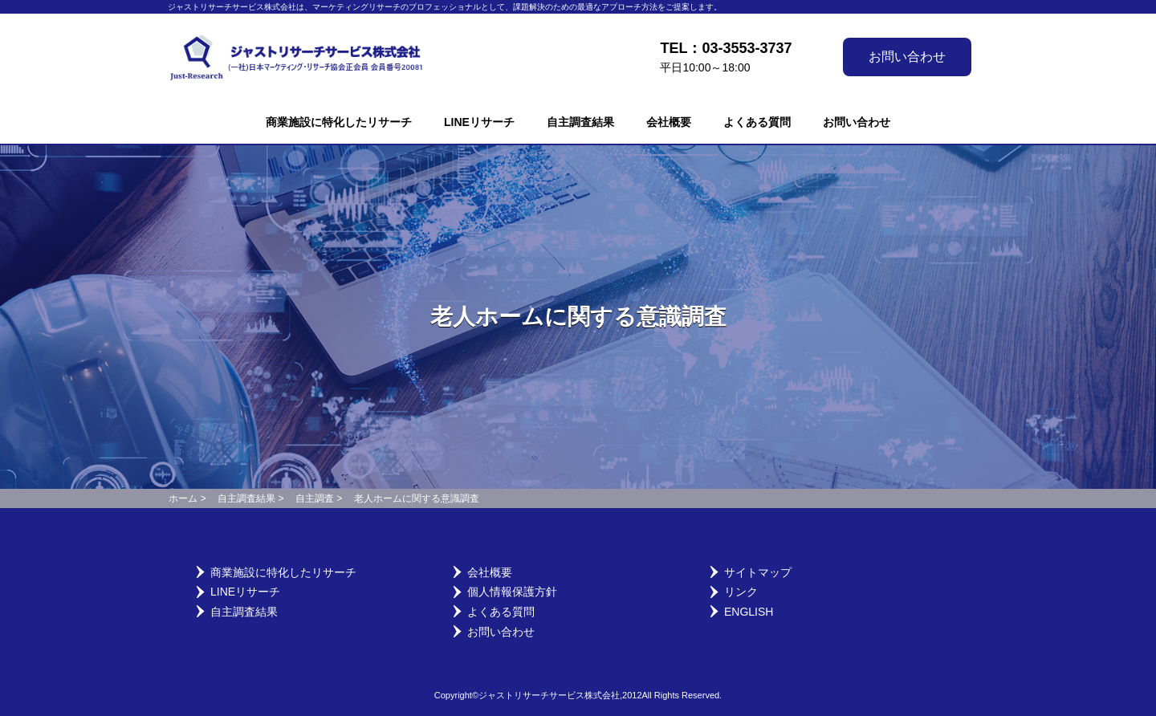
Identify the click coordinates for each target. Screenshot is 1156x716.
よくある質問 (757, 122)
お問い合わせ (907, 56)
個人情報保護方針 (512, 591)
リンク (741, 591)
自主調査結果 (580, 122)
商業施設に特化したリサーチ (339, 122)
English (748, 611)
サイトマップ (758, 572)
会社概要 (668, 122)
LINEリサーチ (479, 122)
